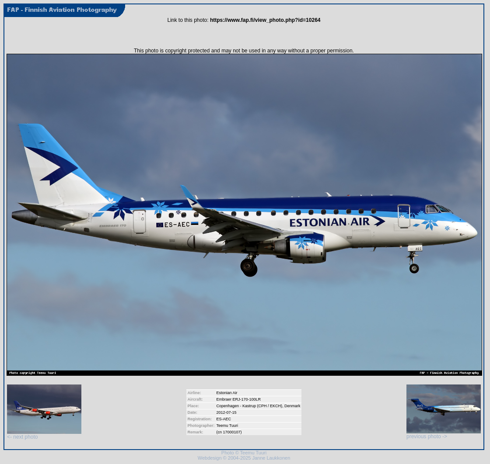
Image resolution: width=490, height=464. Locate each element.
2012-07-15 (226, 412)
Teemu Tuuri (227, 425)
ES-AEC (223, 419)
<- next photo (44, 434)
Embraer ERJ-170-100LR (238, 399)
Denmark (292, 406)
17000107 (231, 432)
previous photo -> (443, 434)
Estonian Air (226, 393)
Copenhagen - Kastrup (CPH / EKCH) (249, 406)
